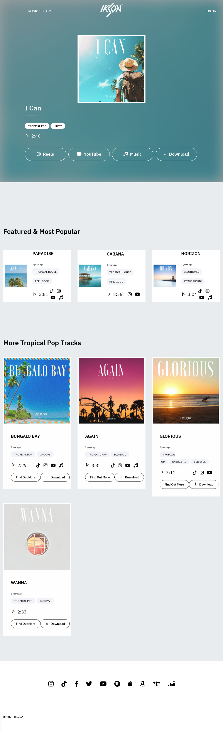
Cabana (115, 270)
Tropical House (46, 288)
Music (132, 155)
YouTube (89, 155)
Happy (58, 127)
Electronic (191, 288)
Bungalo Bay (25, 452)
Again (91, 452)
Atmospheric (193, 297)
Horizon (191, 270)
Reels (45, 155)
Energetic (179, 478)
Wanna (19, 599)
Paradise (43, 270)
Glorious (170, 452)
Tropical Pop (37, 127)
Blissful (120, 471)
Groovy (45, 471)
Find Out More (25, 493)
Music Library (39, 11)
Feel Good (42, 297)
